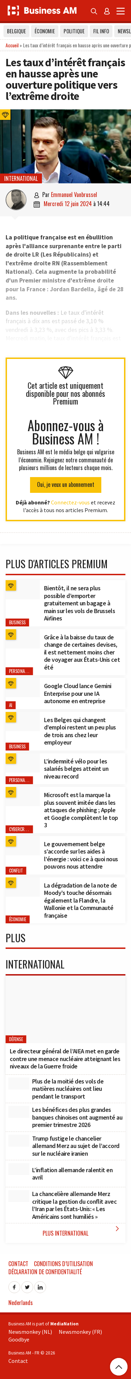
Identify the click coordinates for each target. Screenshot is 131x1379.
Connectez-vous (70, 502)
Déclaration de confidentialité (45, 1272)
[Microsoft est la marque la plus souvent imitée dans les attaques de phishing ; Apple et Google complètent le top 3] (23, 796)
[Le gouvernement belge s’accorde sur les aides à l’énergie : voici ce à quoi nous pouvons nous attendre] (23, 845)
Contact (18, 1263)
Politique (74, 31)
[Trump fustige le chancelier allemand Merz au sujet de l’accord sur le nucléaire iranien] (18, 1141)
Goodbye (18, 1339)
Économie (45, 31)
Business (17, 622)
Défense (16, 1039)
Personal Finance (25, 671)
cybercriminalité (25, 829)
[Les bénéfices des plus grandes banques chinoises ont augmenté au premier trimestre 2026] (18, 1112)
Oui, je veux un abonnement (65, 484)
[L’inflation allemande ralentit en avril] (18, 1169)
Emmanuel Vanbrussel (74, 194)
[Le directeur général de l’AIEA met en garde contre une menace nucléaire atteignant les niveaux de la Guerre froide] (65, 1009)
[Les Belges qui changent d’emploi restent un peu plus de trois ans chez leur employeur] (23, 721)
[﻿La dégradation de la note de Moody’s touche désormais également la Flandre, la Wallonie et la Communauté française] (23, 887)
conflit (16, 870)
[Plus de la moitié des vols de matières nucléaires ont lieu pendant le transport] (18, 1083)
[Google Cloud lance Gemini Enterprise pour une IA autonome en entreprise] (23, 687)
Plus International (82, 1230)
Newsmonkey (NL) (30, 1331)
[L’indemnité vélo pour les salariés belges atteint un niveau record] (23, 763)
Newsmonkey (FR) (80, 1331)
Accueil (12, 45)
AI (11, 705)
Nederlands (20, 1302)
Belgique (16, 31)
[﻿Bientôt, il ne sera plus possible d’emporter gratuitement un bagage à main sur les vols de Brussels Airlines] (23, 589)
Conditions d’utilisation (63, 1263)
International (21, 178)
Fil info (101, 31)
